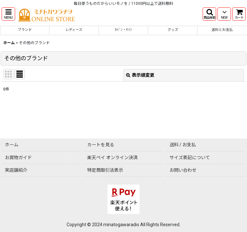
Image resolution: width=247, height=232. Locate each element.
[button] (8, 14)
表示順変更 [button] (140, 75)
